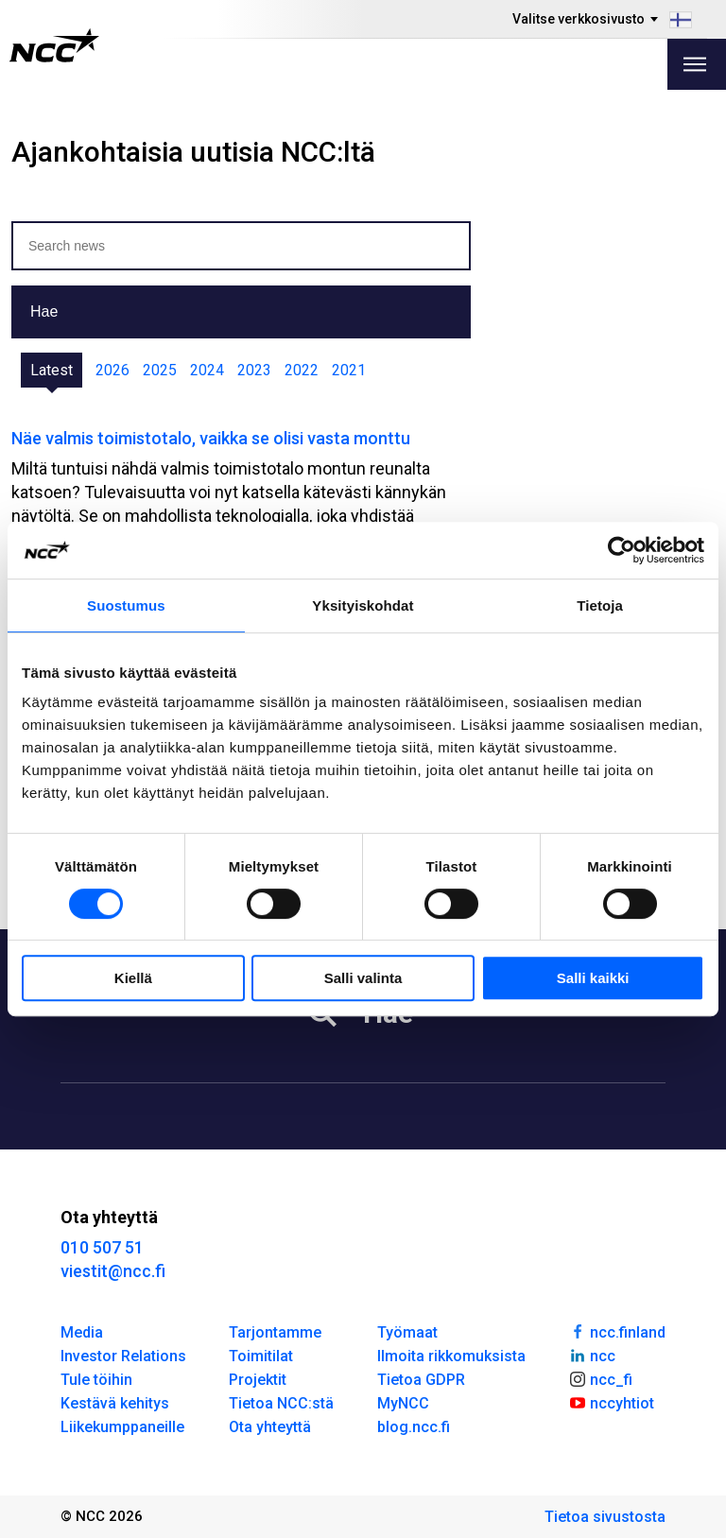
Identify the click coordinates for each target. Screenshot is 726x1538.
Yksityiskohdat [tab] (362, 605)
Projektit (257, 1380)
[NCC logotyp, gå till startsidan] (54, 45)
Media (81, 1332)
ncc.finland (617, 1331)
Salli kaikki (593, 978)
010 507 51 (102, 1247)
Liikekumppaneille (122, 1427)
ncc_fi (600, 1378)
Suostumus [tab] (126, 605)
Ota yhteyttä (270, 1427)
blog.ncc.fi (413, 1427)
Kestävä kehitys (114, 1403)
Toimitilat (261, 1356)
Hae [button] (44, 311)
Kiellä (133, 978)
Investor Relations (123, 1356)
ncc (591, 1354)
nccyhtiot (611, 1401)
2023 (254, 370)
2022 (302, 370)
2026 (112, 370)
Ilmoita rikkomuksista (451, 1356)
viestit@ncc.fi (112, 1271)
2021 (349, 370)
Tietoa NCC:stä (281, 1403)
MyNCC (403, 1403)
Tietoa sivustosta (605, 1517)
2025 (160, 370)
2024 (207, 370)
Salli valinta (363, 978)
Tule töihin (96, 1380)
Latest (51, 370)
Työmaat (407, 1332)
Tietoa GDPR (421, 1380)
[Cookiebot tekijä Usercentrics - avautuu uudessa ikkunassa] (621, 550)
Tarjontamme (275, 1332)
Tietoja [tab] (600, 605)
